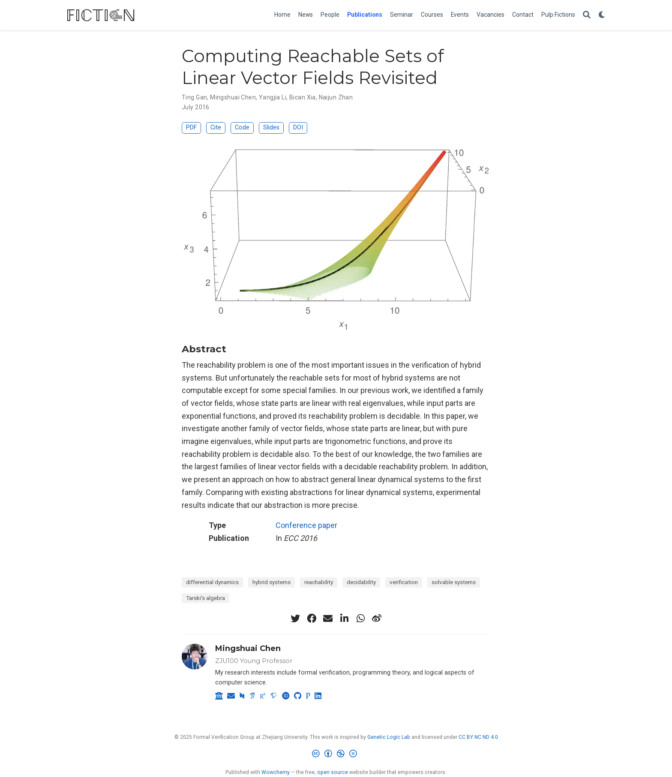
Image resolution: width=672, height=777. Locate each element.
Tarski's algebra (205, 597)
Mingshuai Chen (233, 97)
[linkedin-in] (344, 618)
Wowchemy (275, 772)
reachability (318, 582)
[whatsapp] (360, 618)
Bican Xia (302, 97)
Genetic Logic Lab (388, 737)
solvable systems (454, 582)
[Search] (587, 15)
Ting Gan (194, 97)
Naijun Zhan (336, 97)
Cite (215, 127)
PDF (191, 127)
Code (242, 127)
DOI (298, 127)
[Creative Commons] (336, 755)
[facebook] (311, 618)
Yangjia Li (272, 97)
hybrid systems (271, 582)
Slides (271, 127)
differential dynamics (212, 582)
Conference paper (306, 525)
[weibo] (376, 618)
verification (404, 582)
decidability (361, 582)
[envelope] (327, 618)
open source (332, 772)
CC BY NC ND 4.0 (478, 737)
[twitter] (295, 618)
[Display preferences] (602, 15)
